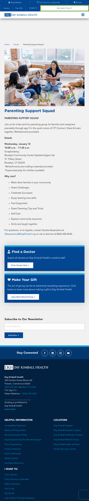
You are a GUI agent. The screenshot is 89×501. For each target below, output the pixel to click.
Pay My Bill (9, 477)
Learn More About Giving (23, 280)
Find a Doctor (11, 458)
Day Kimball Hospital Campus (67, 414)
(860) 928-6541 (12, 370)
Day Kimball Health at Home (67, 428)
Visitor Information (13, 437)
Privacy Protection (13, 432)
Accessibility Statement (15, 409)
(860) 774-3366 (29, 370)
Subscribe (12, 319)
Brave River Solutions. (55, 493)
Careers (6, 8)
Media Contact (11, 442)
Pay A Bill (19, 8)
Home (7, 28)
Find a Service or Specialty (17, 463)
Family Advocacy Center (65, 432)
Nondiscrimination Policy (16, 418)
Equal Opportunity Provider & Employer (23, 423)
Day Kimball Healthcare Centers (68, 418)
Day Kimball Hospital (63, 409)
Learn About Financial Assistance (20, 482)
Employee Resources (14, 447)
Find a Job (9, 472)
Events (16, 28)
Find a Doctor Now (20, 249)
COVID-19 (33, 8)
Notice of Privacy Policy (15, 414)
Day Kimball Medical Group (66, 423)
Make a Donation (12, 467)
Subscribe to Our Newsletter (24, 302)
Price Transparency (13, 428)
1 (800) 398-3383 (29, 377)
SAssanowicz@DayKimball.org (20, 217)
